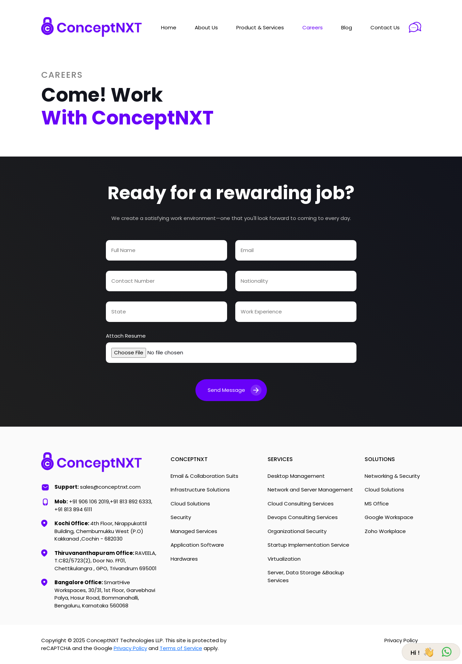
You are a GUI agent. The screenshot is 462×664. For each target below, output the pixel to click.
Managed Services (194, 531)
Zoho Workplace (385, 531)
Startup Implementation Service (308, 544)
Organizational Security (297, 531)
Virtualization (284, 558)
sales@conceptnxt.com (110, 486)
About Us (206, 27)
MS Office (377, 503)
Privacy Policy (130, 648)
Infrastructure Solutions (200, 489)
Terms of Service (181, 648)
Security (181, 517)
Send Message (234, 390)
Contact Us (385, 27)
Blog (346, 27)
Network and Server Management (310, 489)
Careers (312, 27)
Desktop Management (296, 475)
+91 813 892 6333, (131, 501)
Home (168, 27)
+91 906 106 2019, (89, 501)
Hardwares (184, 558)
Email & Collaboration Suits (204, 475)
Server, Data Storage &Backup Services (306, 576)
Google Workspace (389, 517)
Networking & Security (392, 475)
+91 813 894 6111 (73, 509)
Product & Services (260, 27)
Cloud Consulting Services (301, 503)
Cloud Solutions (190, 503)
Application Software (197, 544)
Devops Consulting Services (303, 517)
